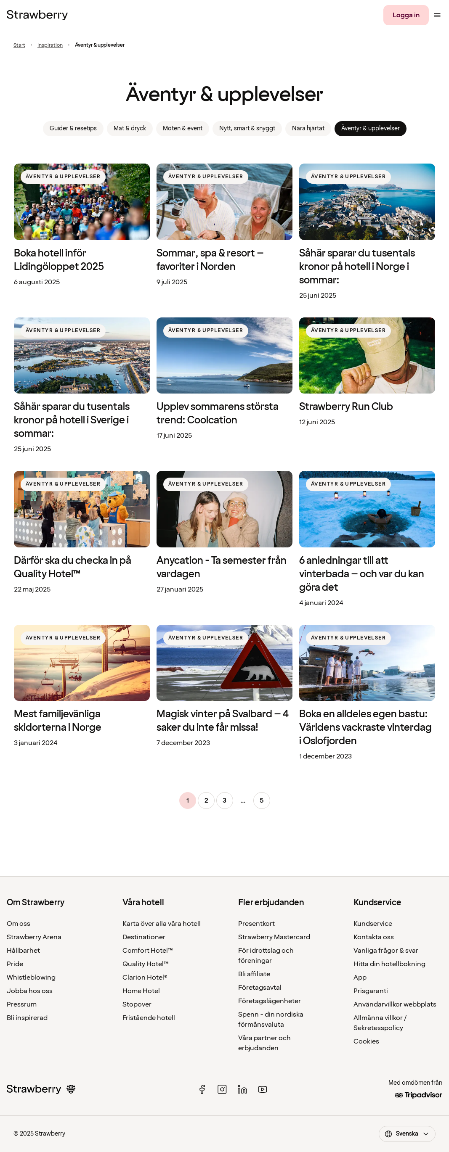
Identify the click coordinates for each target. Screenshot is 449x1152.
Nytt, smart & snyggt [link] (247, 128)
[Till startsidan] (37, 15)
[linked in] (242, 1089)
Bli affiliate (254, 974)
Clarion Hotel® (144, 977)
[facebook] (202, 1089)
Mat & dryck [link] (130, 128)
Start (19, 45)
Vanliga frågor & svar (385, 950)
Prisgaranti (370, 991)
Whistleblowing (31, 977)
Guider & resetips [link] (73, 128)
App (360, 977)
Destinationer (143, 937)
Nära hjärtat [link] (308, 128)
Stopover (136, 1004)
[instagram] (222, 1089)
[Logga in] (406, 15)
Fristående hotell (148, 1018)
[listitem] (82, 232)
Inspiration (50, 45)
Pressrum (22, 1004)
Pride (15, 964)
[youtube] (263, 1089)
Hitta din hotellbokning (389, 964)
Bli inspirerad (27, 1018)
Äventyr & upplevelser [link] (370, 128)
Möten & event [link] (182, 128)
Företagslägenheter (269, 1001)
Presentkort (256, 923)
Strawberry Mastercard (274, 937)
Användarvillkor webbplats (394, 1004)
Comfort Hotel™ (147, 950)
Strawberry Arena (34, 937)
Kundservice (372, 923)
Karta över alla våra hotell (161, 923)
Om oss (18, 923)
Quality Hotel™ (145, 964)
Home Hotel (141, 991)
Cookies (366, 1041)
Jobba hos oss (30, 991)
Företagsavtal (260, 987)
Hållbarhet (23, 950)
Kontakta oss (373, 937)
